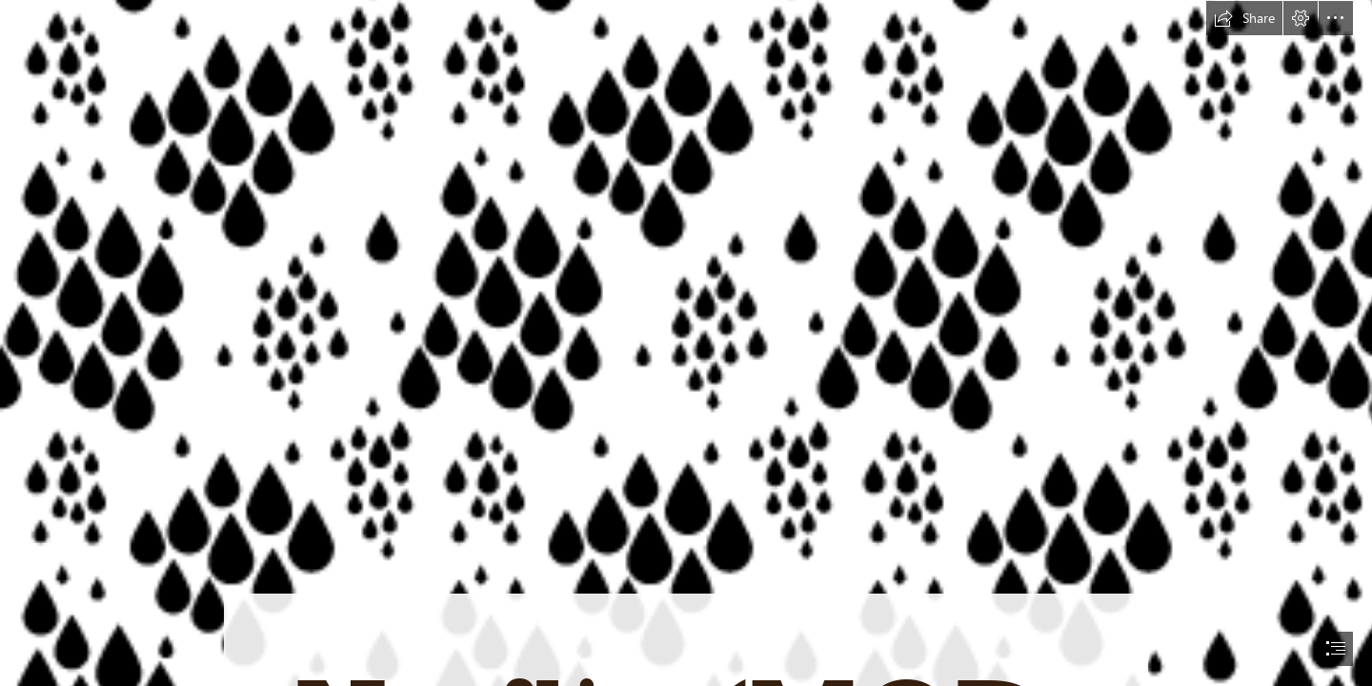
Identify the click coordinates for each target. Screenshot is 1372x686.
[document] (686, 343)
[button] (1244, 18)
